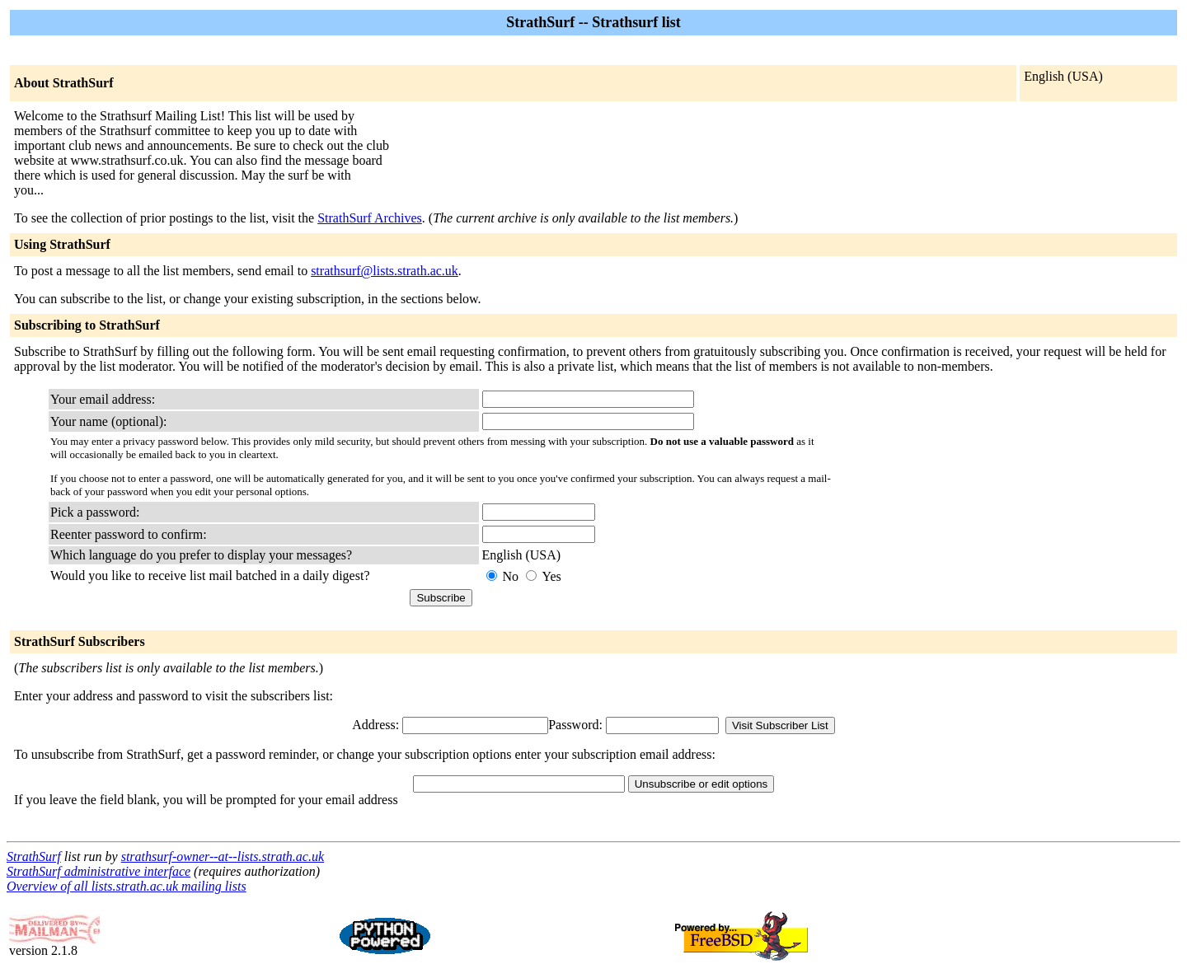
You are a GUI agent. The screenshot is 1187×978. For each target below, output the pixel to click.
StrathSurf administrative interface (98, 871)
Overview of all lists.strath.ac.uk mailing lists (126, 886)
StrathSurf (34, 856)
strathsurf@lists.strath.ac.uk (384, 271)
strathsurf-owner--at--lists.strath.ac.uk (222, 856)
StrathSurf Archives (369, 218)
